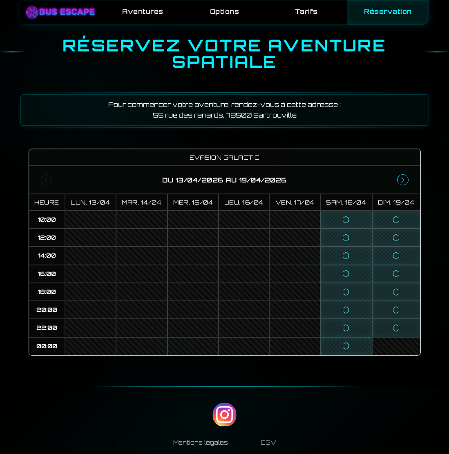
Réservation (388, 11)
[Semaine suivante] (403, 181)
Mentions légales (200, 443)
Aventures (142, 11)
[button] (346, 220)
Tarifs (306, 11)
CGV (268, 443)
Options (224, 11)
